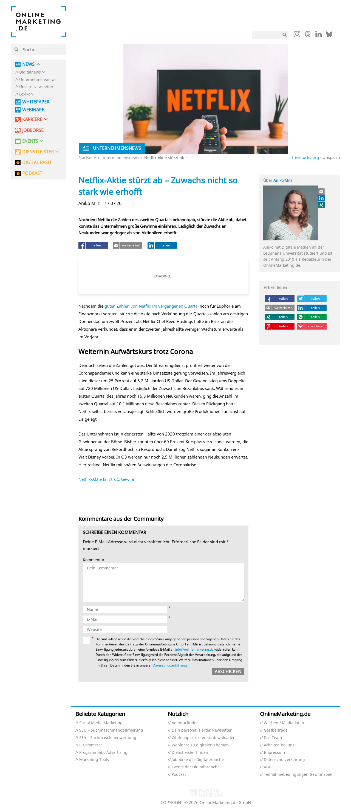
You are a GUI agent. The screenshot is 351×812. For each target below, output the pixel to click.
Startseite (87, 157)
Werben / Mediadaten (284, 723)
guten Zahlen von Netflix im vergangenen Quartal (151, 306)
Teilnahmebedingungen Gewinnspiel (298, 774)
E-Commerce (91, 745)
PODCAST (32, 173)
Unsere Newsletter (36, 87)
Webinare (33, 110)
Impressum (274, 752)
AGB (267, 767)
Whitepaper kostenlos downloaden (204, 737)
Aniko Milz (282, 180)
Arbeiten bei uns (279, 745)
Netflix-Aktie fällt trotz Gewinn (106, 479)
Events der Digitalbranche (196, 767)
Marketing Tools (94, 759)
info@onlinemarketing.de (194, 649)
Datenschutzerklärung (170, 665)
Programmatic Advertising (103, 752)
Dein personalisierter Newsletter (202, 730)
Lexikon (26, 94)
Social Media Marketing (101, 723)
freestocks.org (305, 157)
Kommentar (93, 560)
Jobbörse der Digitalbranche (198, 759)
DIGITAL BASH (36, 162)
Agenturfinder (185, 723)
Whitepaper (35, 102)
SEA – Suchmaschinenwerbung (107, 737)
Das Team (273, 737)
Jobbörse (33, 130)
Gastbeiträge (276, 730)
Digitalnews (30, 72)
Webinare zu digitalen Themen (200, 745)
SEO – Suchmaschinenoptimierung (111, 730)
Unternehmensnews (37, 79)
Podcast (179, 774)
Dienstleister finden (190, 752)
